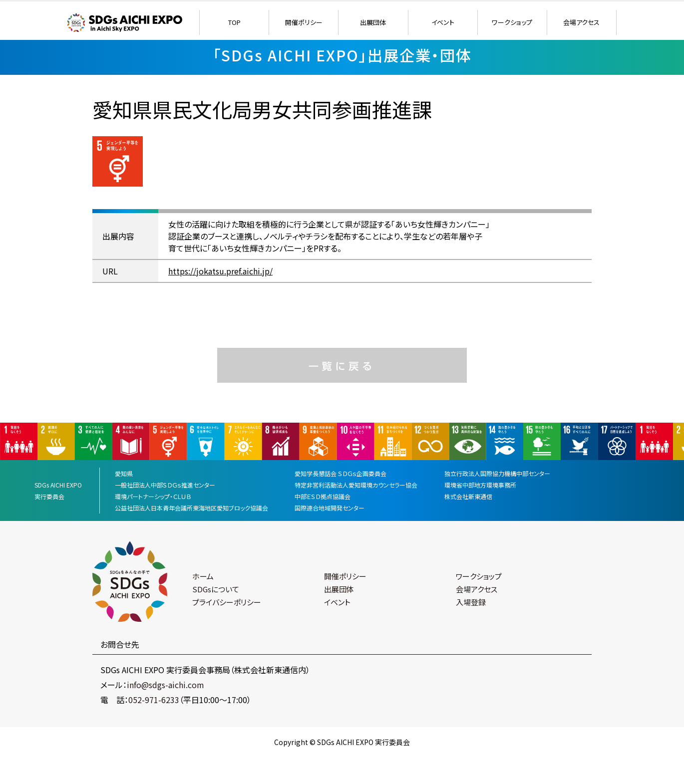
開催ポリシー (304, 22)
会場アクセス (581, 22)
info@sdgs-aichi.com (165, 685)
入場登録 (471, 602)
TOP (234, 22)
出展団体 (373, 22)
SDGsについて (215, 589)
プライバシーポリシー (226, 602)
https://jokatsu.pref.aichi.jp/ (220, 271)
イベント (442, 22)
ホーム (203, 576)
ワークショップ (512, 22)
